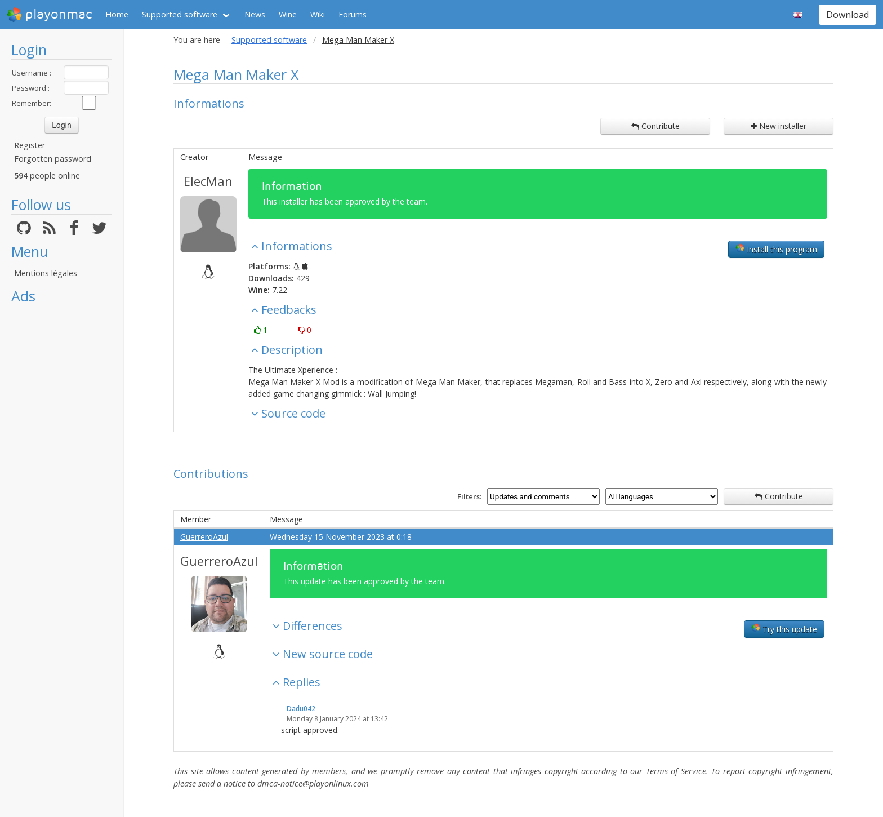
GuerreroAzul (204, 536)
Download (847, 14)
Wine (288, 14)
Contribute (655, 126)
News (254, 14)
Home (116, 14)
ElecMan (208, 180)
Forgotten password (52, 158)
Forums (352, 14)
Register (29, 145)
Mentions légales (45, 273)
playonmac (49, 15)
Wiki (317, 14)
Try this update (784, 628)
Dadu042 (301, 708)
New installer (778, 126)
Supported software (179, 14)
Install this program (776, 249)
